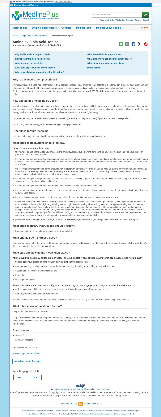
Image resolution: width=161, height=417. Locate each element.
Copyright (39, 411)
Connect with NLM (92, 403)
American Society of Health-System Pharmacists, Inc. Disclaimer (80, 389)
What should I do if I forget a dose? (104, 54)
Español (145, 28)
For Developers (133, 411)
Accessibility (48, 411)
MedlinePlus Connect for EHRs (116, 411)
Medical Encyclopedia (108, 28)
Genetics (66, 28)
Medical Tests (84, 28)
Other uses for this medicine (29, 63)
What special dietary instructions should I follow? (39, 72)
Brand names (93, 68)
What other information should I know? (106, 63)
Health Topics (19, 28)
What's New (120, 20)
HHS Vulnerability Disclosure (93, 411)
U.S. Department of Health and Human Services (96, 414)
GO (145, 15)
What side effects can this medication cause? (109, 59)
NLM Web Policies (28, 411)
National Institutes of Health (124, 414)
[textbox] (117, 15)
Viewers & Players (75, 411)
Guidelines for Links (61, 411)
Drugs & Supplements (44, 28)
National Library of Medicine (26, 5)
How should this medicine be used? (32, 59)
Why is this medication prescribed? (32, 54)
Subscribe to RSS (72, 404)
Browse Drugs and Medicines (25, 353)
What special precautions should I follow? (35, 68)
